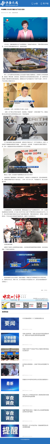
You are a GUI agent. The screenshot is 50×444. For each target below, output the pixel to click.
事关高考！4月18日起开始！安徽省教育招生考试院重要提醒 (35, 426)
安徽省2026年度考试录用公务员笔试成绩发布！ (35, 379)
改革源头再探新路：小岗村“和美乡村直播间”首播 (35, 365)
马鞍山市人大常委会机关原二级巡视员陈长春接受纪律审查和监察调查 (35, 395)
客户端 (44, 3)
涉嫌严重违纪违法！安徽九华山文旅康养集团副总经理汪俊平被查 (35, 410)
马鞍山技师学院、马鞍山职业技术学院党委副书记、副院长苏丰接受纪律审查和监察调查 (35, 334)
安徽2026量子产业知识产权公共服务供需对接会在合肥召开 (35, 349)
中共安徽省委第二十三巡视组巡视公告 (33, 318)
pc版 (34, 3)
